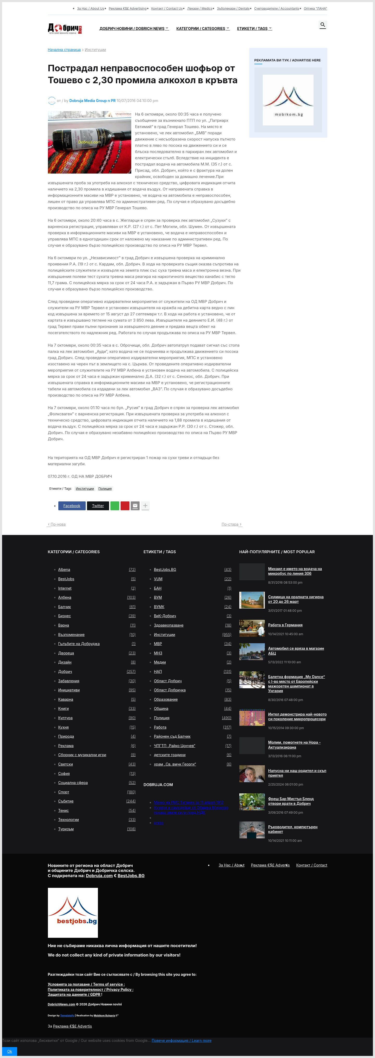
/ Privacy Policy (90, 989)
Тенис (97, 810)
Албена (97, 597)
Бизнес (97, 616)
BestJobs (97, 579)
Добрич (97, 671)
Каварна (97, 699)
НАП (193, 671)
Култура (97, 718)
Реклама (97, 745)
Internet (97, 588)
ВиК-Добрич (193, 616)
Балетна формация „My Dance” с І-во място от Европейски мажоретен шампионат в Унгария (296, 683)
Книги (97, 708)
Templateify (67, 1015)
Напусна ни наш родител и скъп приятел (297, 772)
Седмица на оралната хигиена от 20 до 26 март (296, 599)
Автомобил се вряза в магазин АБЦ (296, 650)
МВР (193, 643)
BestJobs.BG (193, 569)
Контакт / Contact (311, 865)
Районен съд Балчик (193, 736)
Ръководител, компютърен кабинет (293, 829)
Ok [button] (9, 1051)
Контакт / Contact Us (167, 8)
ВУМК (193, 606)
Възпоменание (97, 634)
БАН (193, 588)
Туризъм (97, 829)
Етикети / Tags (252, 28)
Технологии (97, 819)
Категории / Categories (200, 28)
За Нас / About (232, 865)
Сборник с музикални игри (97, 754)
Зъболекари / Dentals (233, 8)
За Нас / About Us (90, 8)
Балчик (97, 606)
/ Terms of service (86, 984)
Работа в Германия (285, 625)
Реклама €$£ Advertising (128, 8)
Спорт (97, 792)
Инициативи (97, 690)
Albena (97, 569)
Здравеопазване (193, 625)
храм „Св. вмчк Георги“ (193, 764)
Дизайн (97, 662)
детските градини (193, 754)
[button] (322, 25)
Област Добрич (193, 681)
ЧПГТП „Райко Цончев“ (193, 745)
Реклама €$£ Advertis (72, 1026)
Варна (97, 625)
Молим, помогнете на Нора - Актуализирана (294, 744)
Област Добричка (193, 690)
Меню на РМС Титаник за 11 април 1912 (188, 802)
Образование (193, 699)
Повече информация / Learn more (181, 1040)
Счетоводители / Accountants (276, 8)
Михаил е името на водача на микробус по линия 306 (295, 571)
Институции (95, 50)
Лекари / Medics (199, 8)
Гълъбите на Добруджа (97, 643)
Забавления (97, 681)
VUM (193, 579)
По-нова (58, 524)
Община (193, 708)
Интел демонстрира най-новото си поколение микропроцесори (297, 716)
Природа (97, 736)
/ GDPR (74, 994)
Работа (193, 727)
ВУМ (193, 597)
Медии (193, 662)
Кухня (97, 727)
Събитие (97, 801)
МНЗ (193, 653)
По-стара (230, 524)
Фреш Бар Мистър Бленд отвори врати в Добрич (291, 801)
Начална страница (64, 50)
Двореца (97, 653)
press (159, 822)
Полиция (105, 488)
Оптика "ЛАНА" (315, 8)
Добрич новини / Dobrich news (132, 28)
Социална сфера (97, 782)
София (97, 773)
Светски (97, 764)
